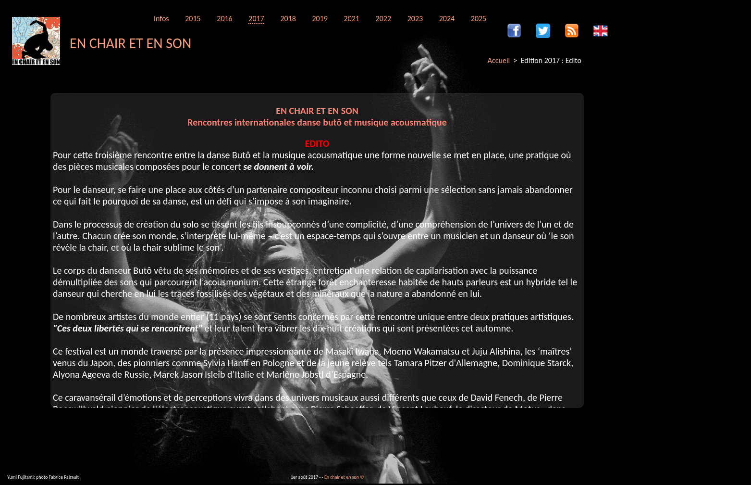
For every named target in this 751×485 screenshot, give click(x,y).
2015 (192, 18)
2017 (256, 18)
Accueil (499, 60)
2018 (287, 18)
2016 (224, 18)
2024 (447, 18)
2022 (383, 18)
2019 (319, 18)
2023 (415, 18)
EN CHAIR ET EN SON (130, 43)
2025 (478, 18)
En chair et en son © (344, 477)
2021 (351, 18)
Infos (161, 18)
